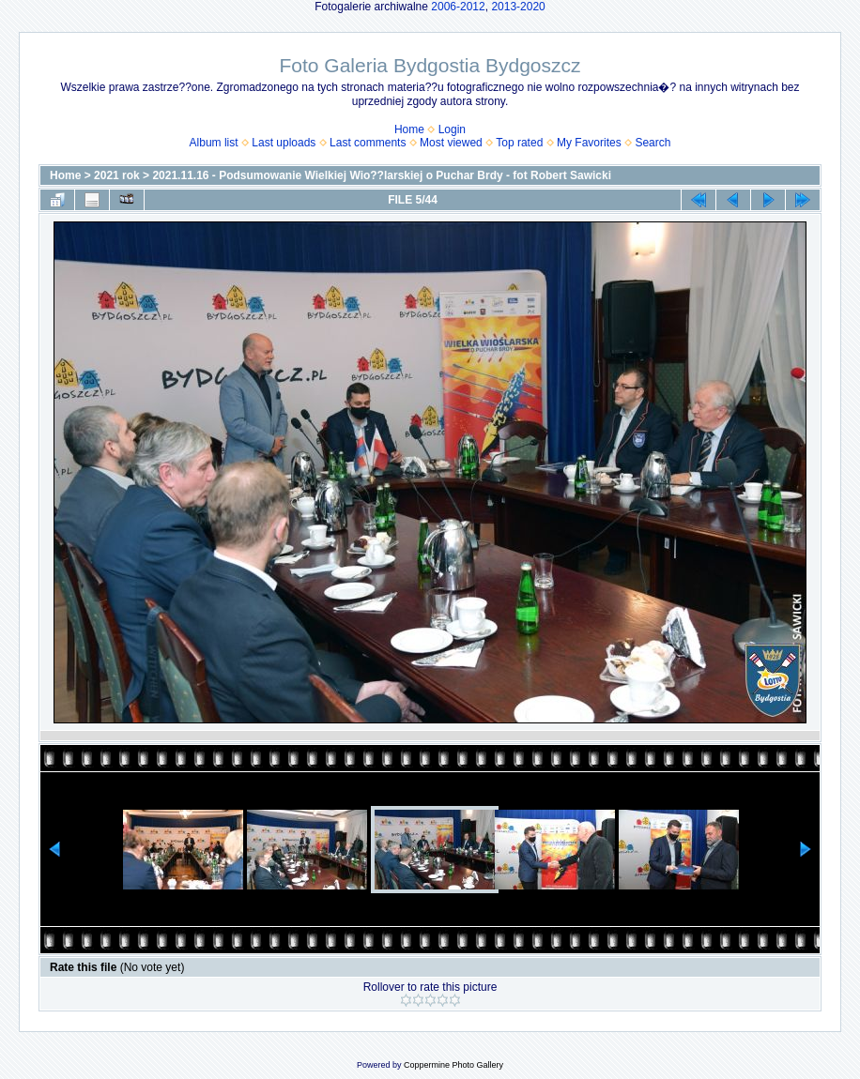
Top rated (519, 142)
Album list (214, 142)
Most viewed (451, 142)
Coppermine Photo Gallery (453, 1065)
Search (652, 142)
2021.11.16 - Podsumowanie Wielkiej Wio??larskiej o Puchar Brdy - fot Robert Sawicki (381, 175)
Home (409, 129)
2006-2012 (457, 6)
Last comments (368, 142)
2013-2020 (518, 6)
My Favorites (589, 142)
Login (452, 129)
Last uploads (283, 142)
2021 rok (117, 175)
